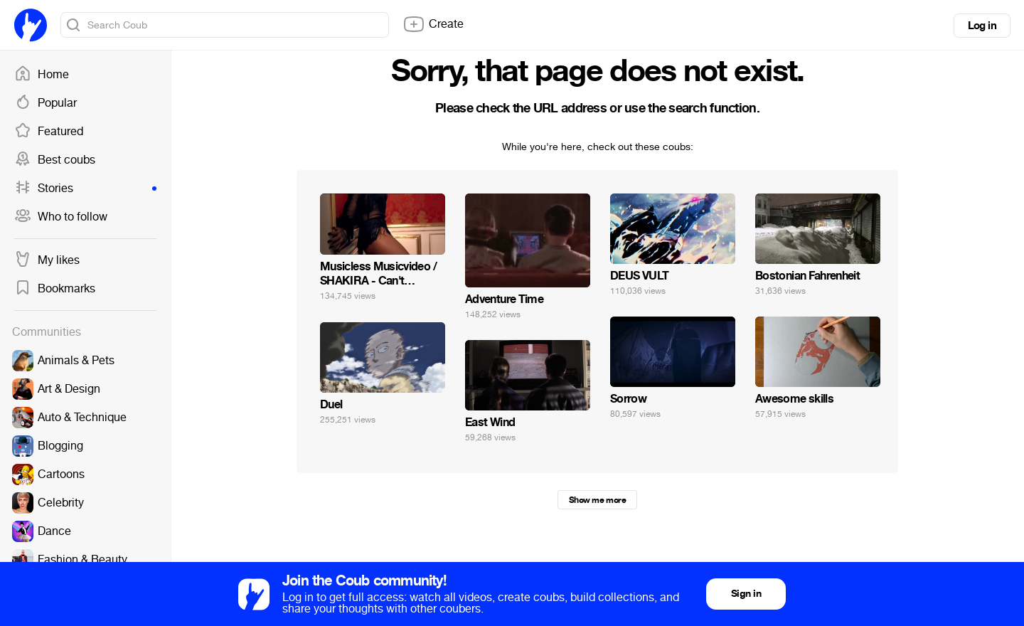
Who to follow (60, 217)
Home (41, 75)
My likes (47, 260)
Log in (982, 25)
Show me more (597, 500)
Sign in (746, 593)
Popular (45, 103)
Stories (85, 188)
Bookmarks (54, 289)
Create (433, 24)
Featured (48, 132)
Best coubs (54, 160)
